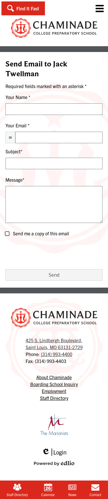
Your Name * (18, 97)
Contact (95, 490)
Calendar (48, 490)
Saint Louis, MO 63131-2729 (54, 343)
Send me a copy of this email (40, 233)
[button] (23, 8)
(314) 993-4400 (56, 354)
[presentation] (49, 253)
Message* (14, 180)
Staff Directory (17, 490)
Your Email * (17, 125)
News (72, 490)
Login (54, 452)
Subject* (13, 151)
